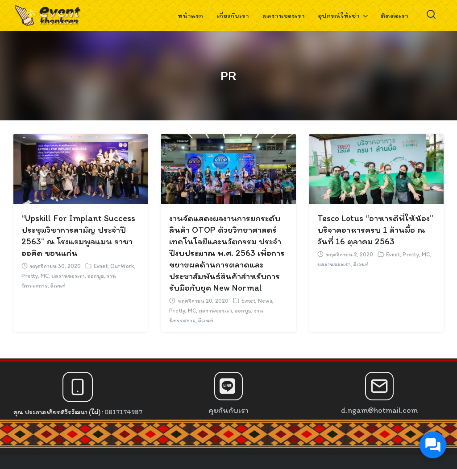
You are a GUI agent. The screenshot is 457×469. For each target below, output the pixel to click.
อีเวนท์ (58, 285)
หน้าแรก (190, 15)
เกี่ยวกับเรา (232, 15)
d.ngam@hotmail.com (379, 410)
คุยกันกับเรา (228, 410)
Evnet (101, 266)
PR (228, 75)
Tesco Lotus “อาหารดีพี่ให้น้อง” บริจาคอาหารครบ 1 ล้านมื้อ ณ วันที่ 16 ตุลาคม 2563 (375, 230)
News (265, 300)
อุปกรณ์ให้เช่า (339, 15)
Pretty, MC (35, 275)
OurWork (122, 266)
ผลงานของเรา (283, 15)
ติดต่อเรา (394, 15)
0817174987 (123, 412)
